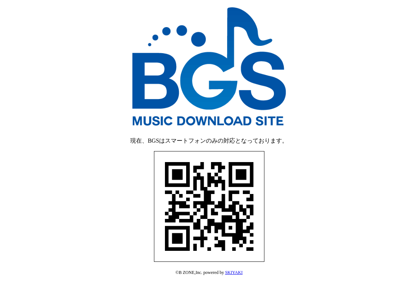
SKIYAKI (233, 272)
